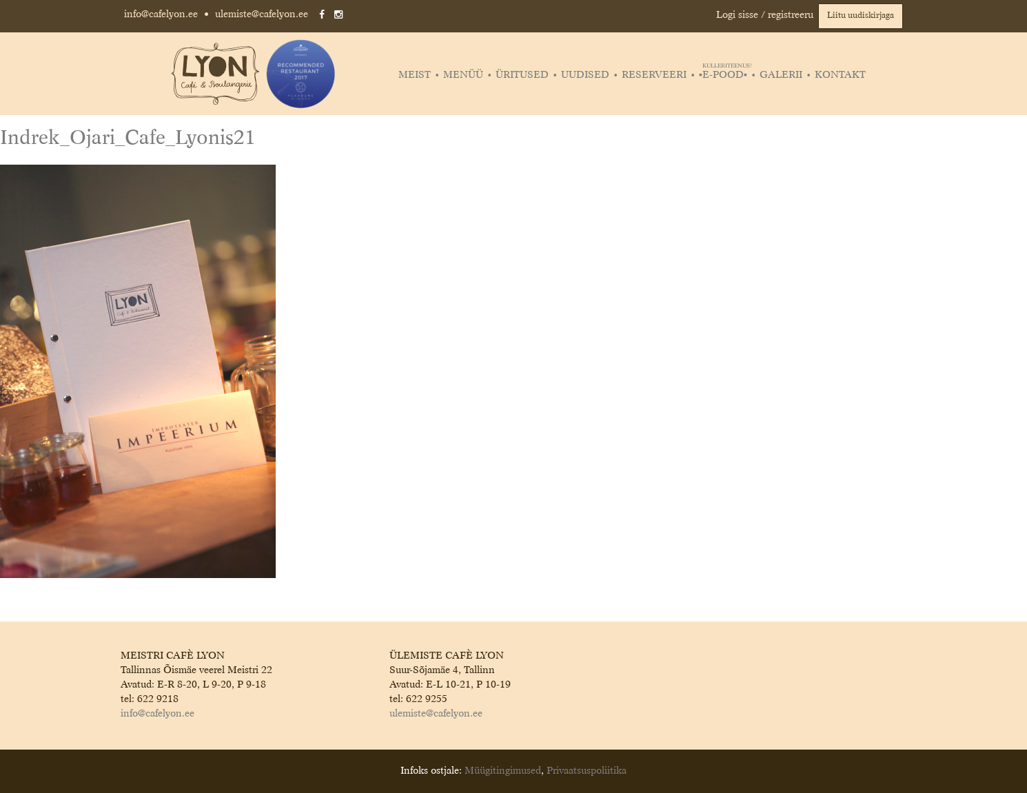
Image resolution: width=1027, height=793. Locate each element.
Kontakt (840, 75)
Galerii (781, 75)
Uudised (585, 75)
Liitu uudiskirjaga (860, 16)
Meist (414, 75)
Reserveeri (654, 75)
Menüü (463, 75)
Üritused (522, 75)
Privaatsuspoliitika (587, 771)
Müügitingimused (503, 771)
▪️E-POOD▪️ (725, 75)
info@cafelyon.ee (161, 14)
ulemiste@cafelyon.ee (261, 14)
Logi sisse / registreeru (764, 15)
